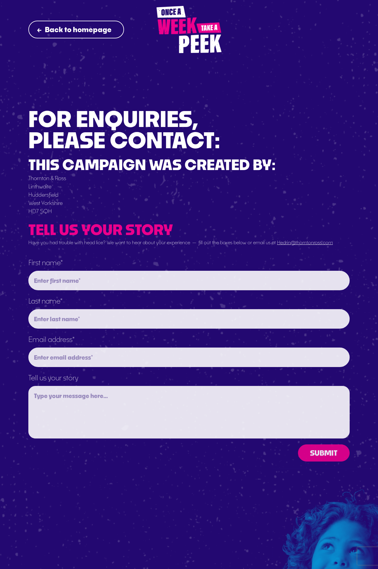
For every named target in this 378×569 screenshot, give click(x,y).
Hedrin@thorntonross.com (305, 242)
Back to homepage (74, 29)
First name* (45, 262)
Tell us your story (53, 377)
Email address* (51, 339)
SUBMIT (324, 453)
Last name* (45, 300)
